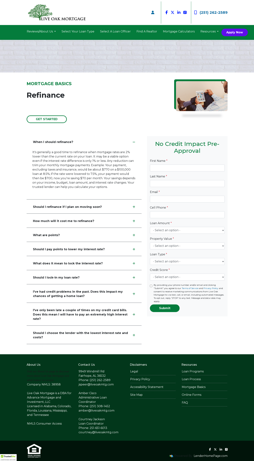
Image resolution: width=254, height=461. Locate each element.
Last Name (158, 176)
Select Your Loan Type (78, 31)
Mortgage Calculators (179, 31)
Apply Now (234, 32)
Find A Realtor (147, 31)
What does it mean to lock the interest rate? (84, 263)
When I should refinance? (84, 142)
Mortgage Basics (193, 387)
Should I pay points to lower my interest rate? (84, 249)
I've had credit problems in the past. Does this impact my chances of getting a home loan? (84, 294)
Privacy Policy (210, 288)
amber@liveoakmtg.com (96, 410)
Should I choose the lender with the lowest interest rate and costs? (84, 335)
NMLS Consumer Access (44, 423)
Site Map (136, 394)
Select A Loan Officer (115, 31)
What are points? (84, 235)
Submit (164, 308)
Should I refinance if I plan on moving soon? (84, 207)
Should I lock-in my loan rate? (84, 277)
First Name (158, 161)
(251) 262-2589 (211, 12)
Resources (208, 31)
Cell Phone (159, 207)
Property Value (162, 238)
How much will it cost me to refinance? (84, 221)
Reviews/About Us (40, 31)
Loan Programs (193, 371)
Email (155, 192)
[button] (8, 457)
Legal (134, 371)
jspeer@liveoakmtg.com (96, 384)
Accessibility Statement (146, 387)
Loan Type (158, 254)
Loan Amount (161, 223)
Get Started (47, 119)
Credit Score (160, 270)
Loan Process (191, 379)
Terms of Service (190, 288)
